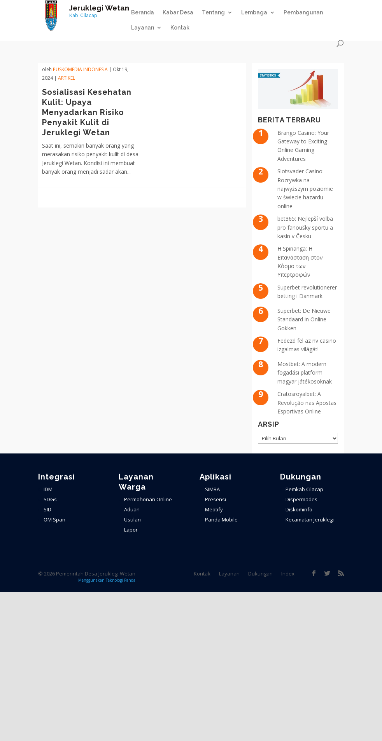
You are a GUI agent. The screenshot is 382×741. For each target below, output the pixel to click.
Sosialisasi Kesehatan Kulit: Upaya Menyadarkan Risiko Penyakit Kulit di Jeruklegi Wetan (86, 112)
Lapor (131, 529)
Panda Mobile (221, 519)
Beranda (142, 13)
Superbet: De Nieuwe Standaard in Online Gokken (304, 319)
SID (47, 509)
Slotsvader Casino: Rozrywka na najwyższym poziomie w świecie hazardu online (305, 188)
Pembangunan (303, 13)
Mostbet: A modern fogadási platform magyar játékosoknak (304, 372)
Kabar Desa (178, 13)
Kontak (179, 28)
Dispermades (301, 499)
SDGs (50, 499)
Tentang (213, 13)
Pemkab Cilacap (304, 489)
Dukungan (260, 573)
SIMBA (212, 489)
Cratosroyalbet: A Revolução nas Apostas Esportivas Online (306, 402)
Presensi (215, 499)
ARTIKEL (66, 78)
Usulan (132, 519)
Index (287, 573)
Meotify (214, 509)
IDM (48, 489)
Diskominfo (299, 509)
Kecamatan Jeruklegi (310, 519)
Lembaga (254, 13)
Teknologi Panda (120, 580)
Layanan (142, 28)
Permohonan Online (148, 499)
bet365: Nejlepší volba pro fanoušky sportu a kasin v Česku (305, 227)
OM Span (54, 519)
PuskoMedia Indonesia (80, 69)
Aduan (132, 509)
